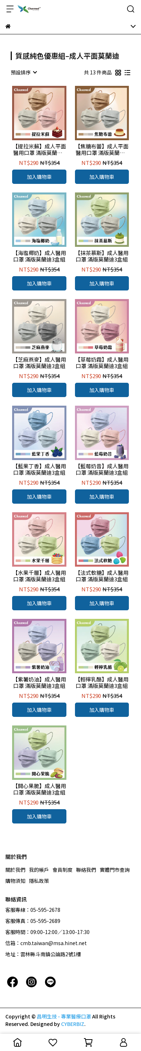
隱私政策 (39, 880)
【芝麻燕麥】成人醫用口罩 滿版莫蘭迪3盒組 (39, 362)
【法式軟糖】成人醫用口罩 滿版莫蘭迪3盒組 (102, 576)
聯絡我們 (86, 869)
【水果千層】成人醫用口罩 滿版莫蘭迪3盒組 (39, 576)
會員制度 (62, 869)
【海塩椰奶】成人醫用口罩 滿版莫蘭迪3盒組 (39, 256)
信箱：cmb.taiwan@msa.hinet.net (46, 943)
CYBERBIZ (72, 1023)
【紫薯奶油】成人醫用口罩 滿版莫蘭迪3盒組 (39, 682)
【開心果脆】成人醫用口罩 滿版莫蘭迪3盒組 (39, 789)
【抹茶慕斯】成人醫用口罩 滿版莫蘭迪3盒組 (102, 256)
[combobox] (23, 72)
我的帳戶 (39, 869)
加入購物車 (39, 176)
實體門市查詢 (115, 869)
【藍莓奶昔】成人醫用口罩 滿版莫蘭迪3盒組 (102, 469)
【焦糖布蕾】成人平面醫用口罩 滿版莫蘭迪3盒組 (102, 149)
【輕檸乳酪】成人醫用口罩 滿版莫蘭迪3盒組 (102, 682)
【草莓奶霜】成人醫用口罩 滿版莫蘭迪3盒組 (102, 362)
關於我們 (15, 869)
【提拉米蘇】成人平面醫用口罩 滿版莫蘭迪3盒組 (39, 149)
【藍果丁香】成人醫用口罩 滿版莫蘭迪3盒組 (39, 469)
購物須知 (15, 880)
